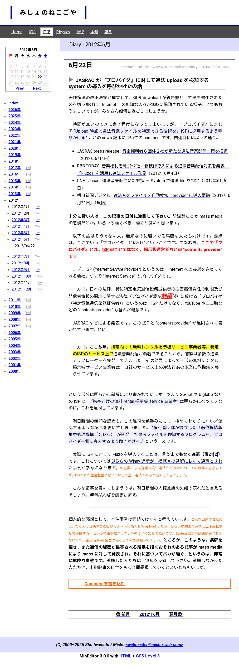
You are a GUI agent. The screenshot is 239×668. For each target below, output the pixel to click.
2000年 (14, 371)
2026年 (14, 110)
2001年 (14, 365)
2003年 (14, 352)
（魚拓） (101, 202)
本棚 (94, 31)
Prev (20, 88)
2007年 (14, 326)
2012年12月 (22, 289)
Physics (63, 31)
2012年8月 (21, 263)
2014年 (14, 187)
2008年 (14, 319)
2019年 (14, 155)
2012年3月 (21, 220)
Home (16, 31)
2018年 (14, 161)
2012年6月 (21, 239)
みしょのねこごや (48, 12)
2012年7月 (21, 256)
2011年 (14, 300)
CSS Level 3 (148, 656)
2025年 (14, 116)
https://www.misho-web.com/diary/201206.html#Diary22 (187, 67)
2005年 (14, 339)
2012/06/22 (25, 246)
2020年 (14, 148)
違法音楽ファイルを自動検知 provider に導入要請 (162, 195)
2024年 (14, 122)
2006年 (14, 333)
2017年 (14, 168)
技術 (80, 31)
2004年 (14, 345)
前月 (123, 614)
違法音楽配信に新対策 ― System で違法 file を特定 (150, 180)
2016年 (14, 174)
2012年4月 (21, 226)
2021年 (14, 142)
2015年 (14, 181)
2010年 (14, 306)
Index (13, 103)
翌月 (176, 614)
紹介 (32, 31)
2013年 (14, 194)
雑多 (108, 31)
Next (37, 88)
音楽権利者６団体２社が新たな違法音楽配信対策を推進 (175, 151)
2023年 (14, 129)
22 (40, 77)
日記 (46, 31)
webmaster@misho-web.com (154, 644)
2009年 (14, 313)
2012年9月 (21, 270)
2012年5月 (21, 233)
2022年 (14, 135)
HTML (125, 656)
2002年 (14, 358)
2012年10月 (22, 276)
